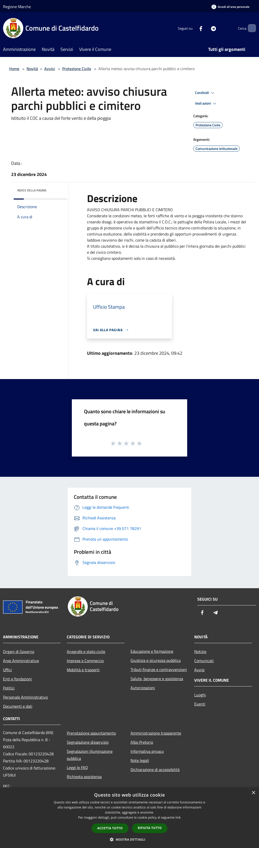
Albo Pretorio (142, 742)
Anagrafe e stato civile (86, 651)
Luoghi (200, 695)
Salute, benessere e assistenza (157, 679)
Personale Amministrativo (25, 697)
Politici (9, 688)
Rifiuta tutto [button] (150, 828)
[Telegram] (205, 28)
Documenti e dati (17, 706)
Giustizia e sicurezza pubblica (156, 660)
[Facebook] (192, 28)
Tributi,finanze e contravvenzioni (159, 669)
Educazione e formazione (152, 651)
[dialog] (129, 817)
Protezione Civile (76, 69)
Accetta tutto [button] (110, 828)
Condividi (205, 93)
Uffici (7, 670)
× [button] (253, 793)
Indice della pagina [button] (31, 190)
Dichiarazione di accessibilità (155, 769)
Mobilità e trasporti (83, 670)
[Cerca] (250, 28)
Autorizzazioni (143, 688)
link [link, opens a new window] (178, 817)
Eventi (199, 704)
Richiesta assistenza (84, 777)
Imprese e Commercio (85, 661)
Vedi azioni (206, 104)
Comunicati (204, 661)
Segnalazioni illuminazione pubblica (90, 754)
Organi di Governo (18, 651)
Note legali (140, 760)
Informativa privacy (147, 751)
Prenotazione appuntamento (91, 733)
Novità (32, 69)
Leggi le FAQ (77, 767)
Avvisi (49, 69)
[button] (129, 839)
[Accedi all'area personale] (230, 7)
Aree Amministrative (21, 661)
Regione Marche (17, 7)
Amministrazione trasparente (156, 733)
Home (14, 69)
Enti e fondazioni (17, 679)
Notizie (200, 651)
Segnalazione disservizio (88, 742)
